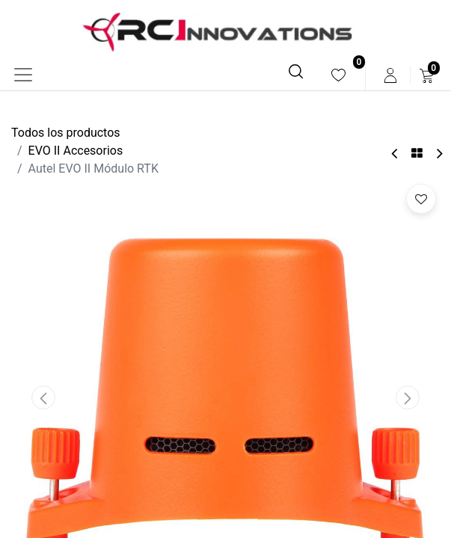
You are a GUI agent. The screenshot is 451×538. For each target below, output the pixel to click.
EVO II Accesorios (75, 150)
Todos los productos (65, 133)
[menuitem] (338, 75)
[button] (43, 397)
